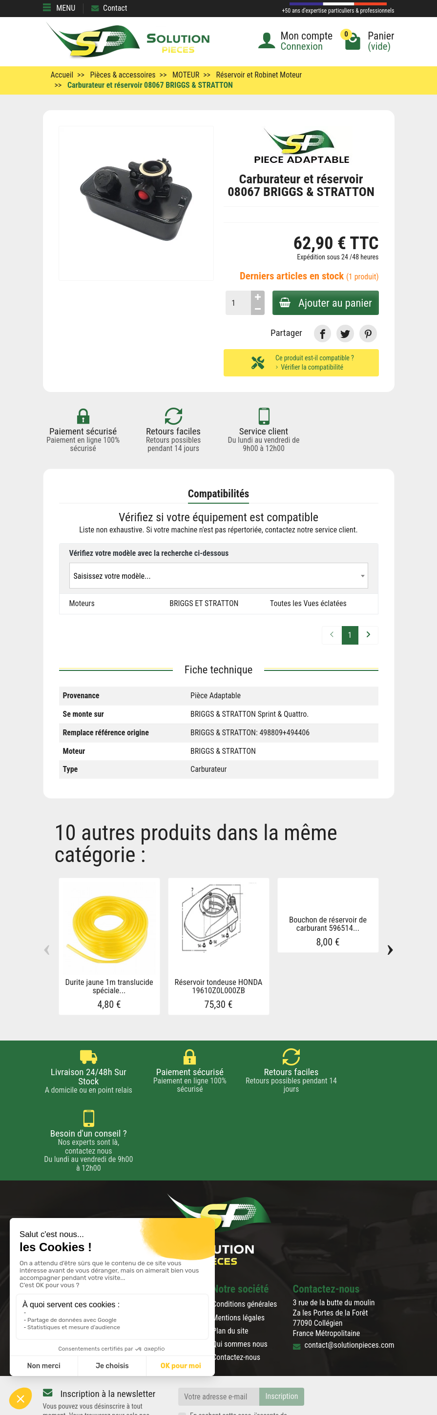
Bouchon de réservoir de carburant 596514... (328, 924)
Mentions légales (238, 1255)
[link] (322, 333)
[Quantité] (236, 303)
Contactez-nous (236, 1295)
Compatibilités (219, 494)
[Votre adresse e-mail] (218, 1335)
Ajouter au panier (324, 302)
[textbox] (219, 576)
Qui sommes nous (239, 1282)
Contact (109, 8)
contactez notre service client (310, 530)
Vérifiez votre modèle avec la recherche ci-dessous (149, 553)
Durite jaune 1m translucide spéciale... (109, 986)
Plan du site (230, 1269)
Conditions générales (244, 1242)
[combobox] (218, 576)
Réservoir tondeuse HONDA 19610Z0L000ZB (219, 986)
